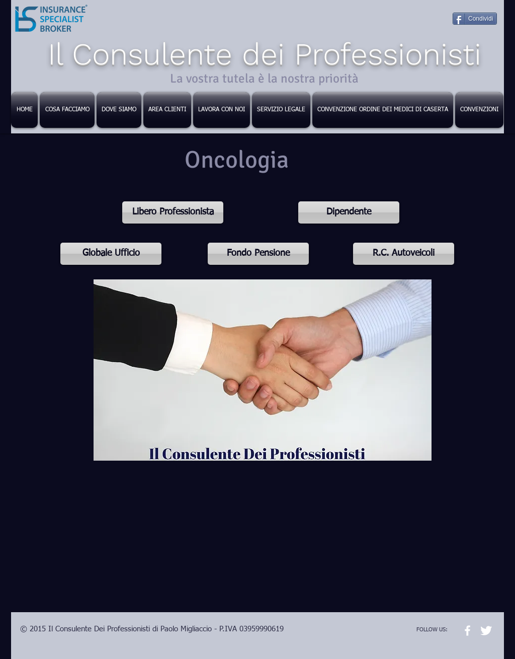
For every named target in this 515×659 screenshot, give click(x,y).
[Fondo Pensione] (258, 254)
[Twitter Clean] (486, 630)
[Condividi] (475, 19)
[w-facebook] (467, 630)
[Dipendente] (348, 212)
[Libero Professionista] (172, 212)
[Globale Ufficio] (110, 254)
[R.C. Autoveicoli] (403, 254)
